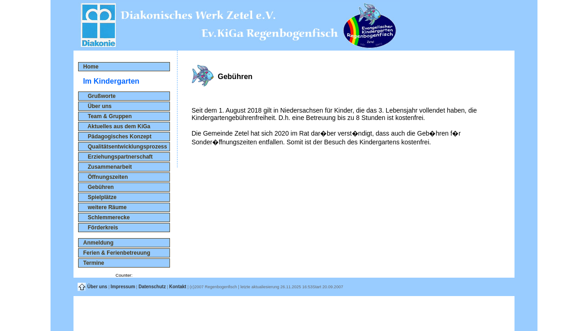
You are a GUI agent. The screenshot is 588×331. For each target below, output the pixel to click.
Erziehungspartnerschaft (118, 157)
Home (90, 66)
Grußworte (99, 96)
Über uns (97, 106)
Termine (93, 263)
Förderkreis (100, 227)
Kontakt (177, 286)
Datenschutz (151, 286)
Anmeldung (98, 243)
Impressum (123, 286)
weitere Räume (105, 207)
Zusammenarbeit (107, 167)
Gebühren (98, 187)
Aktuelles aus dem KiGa (116, 126)
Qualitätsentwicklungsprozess (125, 146)
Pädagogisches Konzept (117, 136)
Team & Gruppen (107, 116)
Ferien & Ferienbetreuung (116, 253)
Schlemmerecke (106, 217)
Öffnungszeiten (105, 177)
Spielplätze (100, 197)
